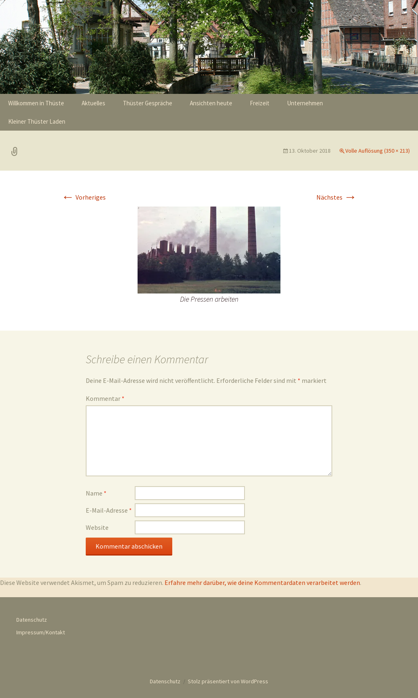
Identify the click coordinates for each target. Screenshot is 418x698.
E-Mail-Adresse (109, 510)
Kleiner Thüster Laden (36, 121)
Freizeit (259, 103)
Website (97, 527)
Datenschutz (31, 619)
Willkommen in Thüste (36, 103)
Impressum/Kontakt (40, 632)
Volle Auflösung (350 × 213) (377, 150)
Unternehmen (305, 103)
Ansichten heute (211, 103)
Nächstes (336, 197)
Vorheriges (83, 197)
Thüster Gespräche (147, 103)
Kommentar (105, 398)
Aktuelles (93, 103)
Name (96, 493)
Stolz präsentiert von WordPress (228, 681)
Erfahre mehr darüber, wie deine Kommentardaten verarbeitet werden (262, 582)
